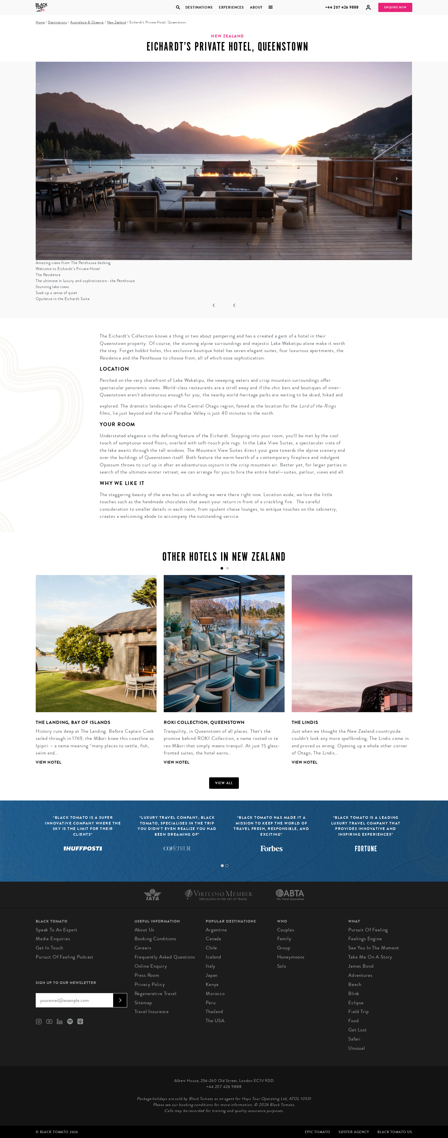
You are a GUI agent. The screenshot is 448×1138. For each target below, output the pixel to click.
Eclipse (356, 1002)
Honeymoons (291, 957)
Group (283, 947)
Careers (143, 947)
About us (145, 929)
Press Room (147, 975)
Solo (281, 966)
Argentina (216, 929)
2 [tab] (226, 865)
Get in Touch (49, 947)
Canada (213, 938)
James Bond (361, 966)
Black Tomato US (394, 1132)
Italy (210, 966)
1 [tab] (222, 865)
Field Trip (358, 1011)
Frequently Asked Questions (165, 957)
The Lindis (305, 722)
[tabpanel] (93, 674)
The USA (215, 1020)
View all (224, 783)
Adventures (360, 975)
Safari (354, 1039)
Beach (354, 984)
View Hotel (48, 762)
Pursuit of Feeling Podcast (64, 957)
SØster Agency (354, 1132)
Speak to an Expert (56, 929)
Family (284, 938)
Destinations (199, 7)
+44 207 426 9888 (342, 7)
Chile (211, 947)
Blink (353, 993)
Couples (285, 929)
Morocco (215, 993)
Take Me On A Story (370, 957)
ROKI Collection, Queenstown (204, 722)
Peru (210, 1002)
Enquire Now (395, 7)
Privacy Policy (150, 984)
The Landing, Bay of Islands (73, 722)
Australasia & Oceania (87, 22)
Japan (211, 975)
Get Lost (357, 1029)
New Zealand (116, 22)
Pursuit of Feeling (368, 929)
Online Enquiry (151, 966)
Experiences (231, 7)
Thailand (214, 1011)
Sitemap (143, 1002)
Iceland (213, 957)
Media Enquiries (53, 938)
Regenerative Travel (156, 993)
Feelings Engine (365, 938)
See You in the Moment (373, 947)
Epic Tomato (317, 1132)
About (256, 7)
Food (353, 1020)
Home (40, 22)
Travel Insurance (152, 1011)
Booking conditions (155, 938)
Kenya (212, 984)
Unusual (356, 1048)
